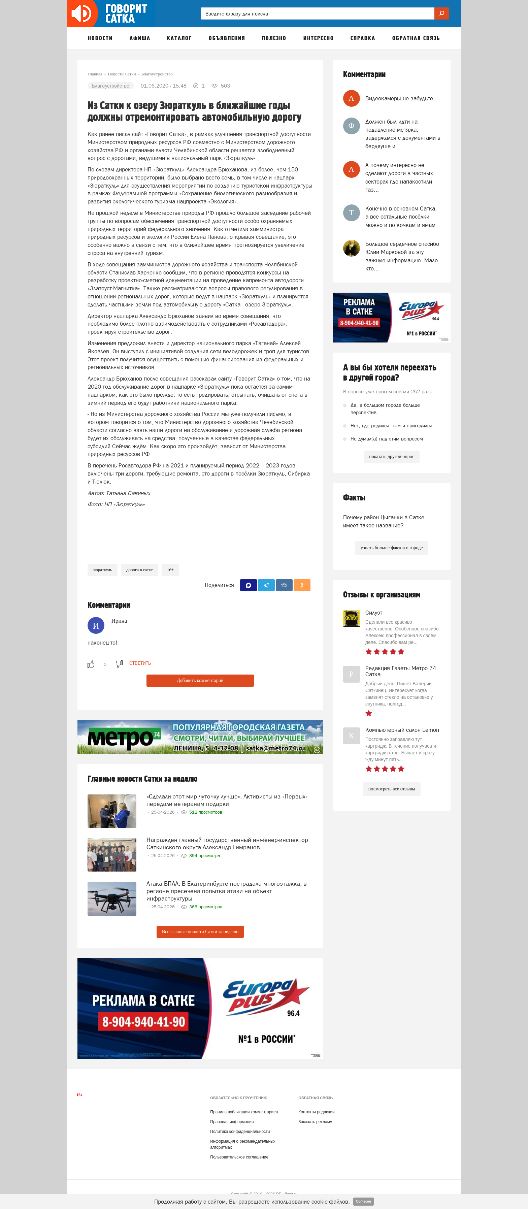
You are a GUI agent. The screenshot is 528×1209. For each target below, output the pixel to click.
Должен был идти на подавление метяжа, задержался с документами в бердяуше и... (402, 134)
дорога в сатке (139, 569)
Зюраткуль (102, 569)
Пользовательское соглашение (239, 1157)
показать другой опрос (391, 456)
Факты (354, 498)
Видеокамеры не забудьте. (400, 98)
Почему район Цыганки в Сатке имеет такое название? (383, 521)
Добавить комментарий (200, 680)
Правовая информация (232, 1121)
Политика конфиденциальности (240, 1131)
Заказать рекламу (315, 1121)
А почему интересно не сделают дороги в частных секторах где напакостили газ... (399, 177)
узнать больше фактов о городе (392, 547)
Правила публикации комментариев (244, 1112)
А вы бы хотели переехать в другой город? (389, 373)
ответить (140, 663)
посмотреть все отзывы (391, 788)
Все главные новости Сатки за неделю (200, 931)
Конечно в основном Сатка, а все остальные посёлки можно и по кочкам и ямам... (402, 216)
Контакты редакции (316, 1112)
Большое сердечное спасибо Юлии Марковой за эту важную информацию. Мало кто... (402, 256)
